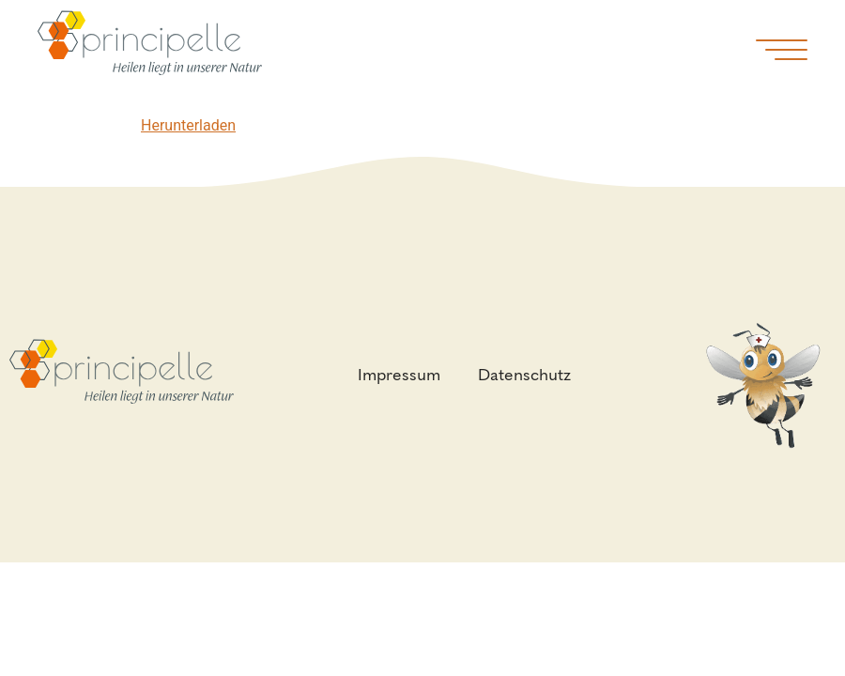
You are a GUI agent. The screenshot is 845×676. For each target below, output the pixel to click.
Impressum (404, 374)
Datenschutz (530, 374)
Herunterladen (188, 125)
